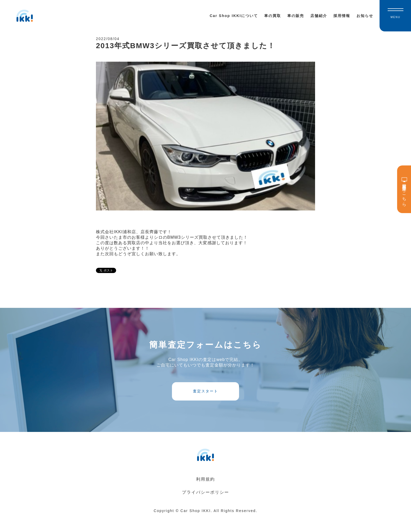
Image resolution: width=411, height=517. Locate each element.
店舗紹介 (318, 16)
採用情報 (341, 16)
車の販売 (295, 16)
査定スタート (205, 391)
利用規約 (205, 479)
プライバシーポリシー (205, 492)
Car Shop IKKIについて (234, 16)
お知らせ (364, 16)
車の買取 (272, 16)
